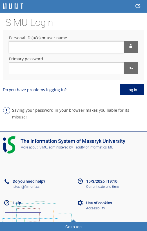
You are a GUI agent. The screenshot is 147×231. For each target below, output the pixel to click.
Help (17, 203)
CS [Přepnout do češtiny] (138, 6)
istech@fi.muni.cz (26, 187)
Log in (131, 90)
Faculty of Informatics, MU (93, 147)
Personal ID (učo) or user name (38, 37)
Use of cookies (99, 203)
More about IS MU (34, 147)
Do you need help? (29, 181)
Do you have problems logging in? (34, 89)
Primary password (26, 58)
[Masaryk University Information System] (13, 6)
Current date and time (102, 187)
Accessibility (95, 208)
